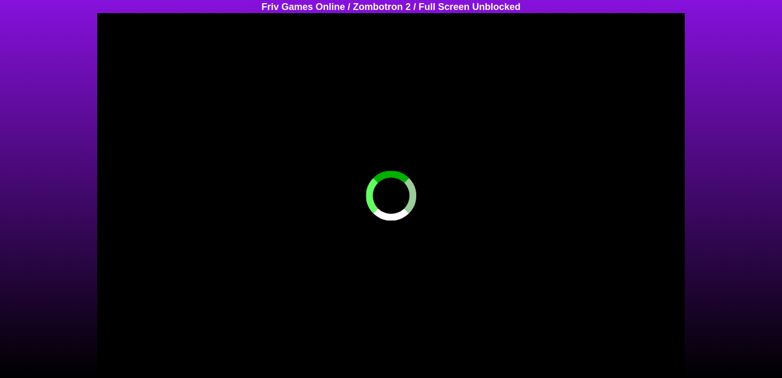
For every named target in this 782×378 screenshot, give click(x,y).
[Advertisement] (42, 170)
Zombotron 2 (382, 7)
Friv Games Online (303, 7)
